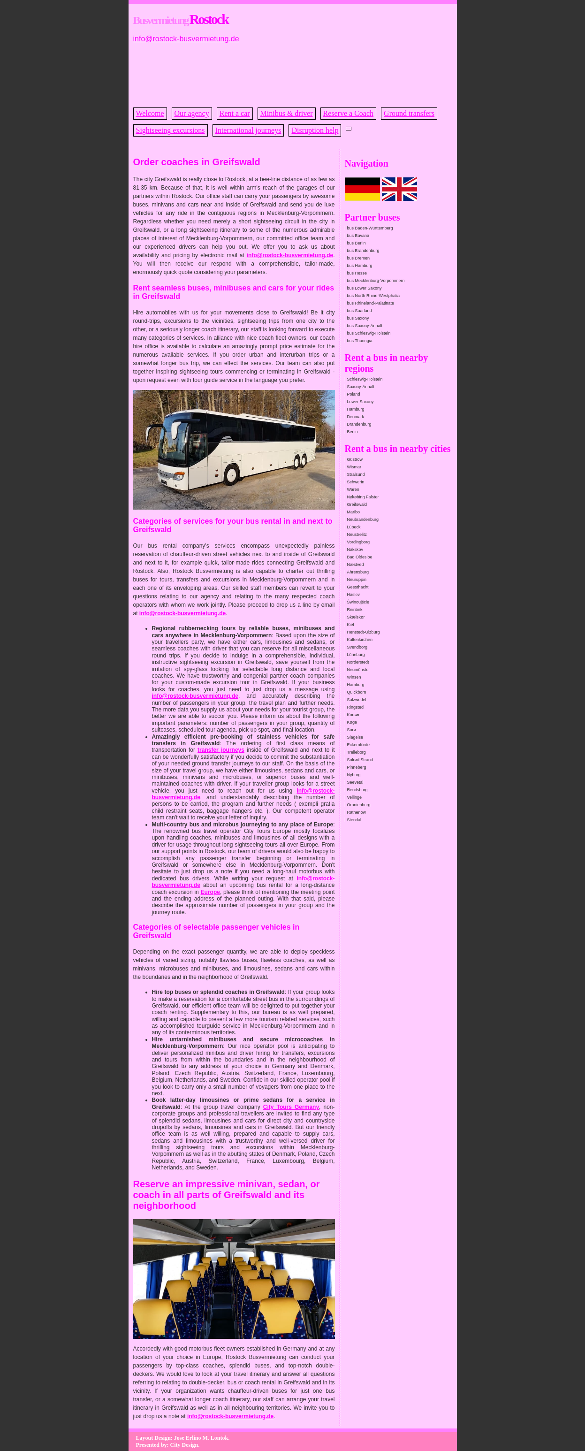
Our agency (192, 113)
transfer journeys (221, 750)
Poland (353, 394)
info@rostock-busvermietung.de (186, 39)
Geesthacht (358, 587)
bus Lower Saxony (364, 288)
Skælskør (356, 617)
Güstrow (355, 459)
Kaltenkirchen (360, 639)
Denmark (356, 416)
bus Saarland (359, 310)
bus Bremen (358, 258)
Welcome (150, 113)
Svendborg (357, 647)
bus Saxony (358, 318)
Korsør (353, 714)
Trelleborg (356, 752)
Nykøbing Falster (363, 497)
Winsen (354, 677)
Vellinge (354, 797)
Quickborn (356, 692)
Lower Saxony (360, 401)
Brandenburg (359, 424)
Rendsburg (357, 789)
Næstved (355, 564)
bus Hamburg (359, 265)
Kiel (350, 624)
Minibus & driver (286, 113)
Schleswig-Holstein (365, 379)
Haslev (353, 594)
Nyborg (354, 774)
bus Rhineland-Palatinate (371, 303)
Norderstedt (358, 662)
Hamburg (356, 409)
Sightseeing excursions (170, 130)
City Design (184, 1445)
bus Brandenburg (363, 250)
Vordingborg (358, 542)
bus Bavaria (358, 235)
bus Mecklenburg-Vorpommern (376, 280)
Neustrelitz (357, 534)
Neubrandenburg (363, 519)
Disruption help (314, 130)
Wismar (354, 467)
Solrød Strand (360, 759)
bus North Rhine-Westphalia (373, 295)
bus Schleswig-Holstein (369, 333)
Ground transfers (409, 113)
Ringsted (355, 707)
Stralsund (356, 474)
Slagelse (355, 737)
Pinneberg (356, 767)
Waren (353, 489)
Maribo (353, 512)
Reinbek (355, 609)
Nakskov (355, 549)
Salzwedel (356, 699)
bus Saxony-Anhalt (365, 325)
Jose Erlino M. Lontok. (201, 1438)
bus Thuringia (359, 340)
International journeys (248, 130)
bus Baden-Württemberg (370, 228)
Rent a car (235, 113)
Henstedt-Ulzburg (363, 632)
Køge (352, 722)
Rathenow (356, 812)
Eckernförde (358, 744)
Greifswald (357, 504)
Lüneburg (356, 654)
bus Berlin (356, 243)
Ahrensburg (358, 572)
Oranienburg (359, 804)
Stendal (354, 819)
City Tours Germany (291, 1107)
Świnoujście (358, 602)
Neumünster (358, 669)
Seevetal (355, 782)
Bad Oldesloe (359, 557)
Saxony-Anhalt (361, 386)
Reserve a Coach (348, 113)
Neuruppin (357, 579)
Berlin (352, 431)
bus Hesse (357, 273)
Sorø (352, 729)
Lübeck (354, 527)
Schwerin (356, 482)
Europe (210, 892)
